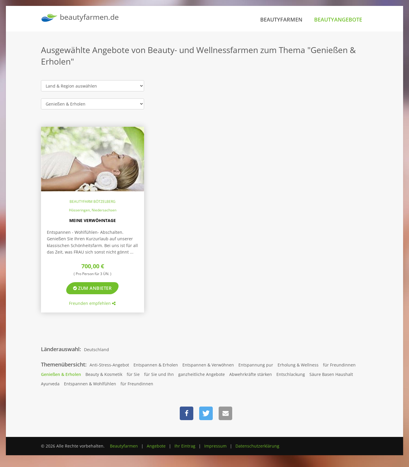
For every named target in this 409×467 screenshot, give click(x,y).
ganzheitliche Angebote (201, 374)
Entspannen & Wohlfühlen (90, 384)
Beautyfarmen (281, 19)
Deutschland (96, 349)
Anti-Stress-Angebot (109, 365)
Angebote (156, 446)
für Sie (133, 374)
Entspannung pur (255, 365)
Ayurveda (50, 384)
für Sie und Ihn (159, 374)
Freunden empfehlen (92, 303)
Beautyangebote (338, 19)
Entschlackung (290, 374)
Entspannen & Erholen (155, 365)
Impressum (215, 446)
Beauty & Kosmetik (103, 374)
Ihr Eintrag (184, 446)
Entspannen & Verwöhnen (208, 365)
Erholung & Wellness (298, 365)
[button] (186, 413)
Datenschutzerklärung (257, 446)
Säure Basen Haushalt (331, 374)
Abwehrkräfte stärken (250, 374)
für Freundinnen (339, 365)
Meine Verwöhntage (92, 220)
